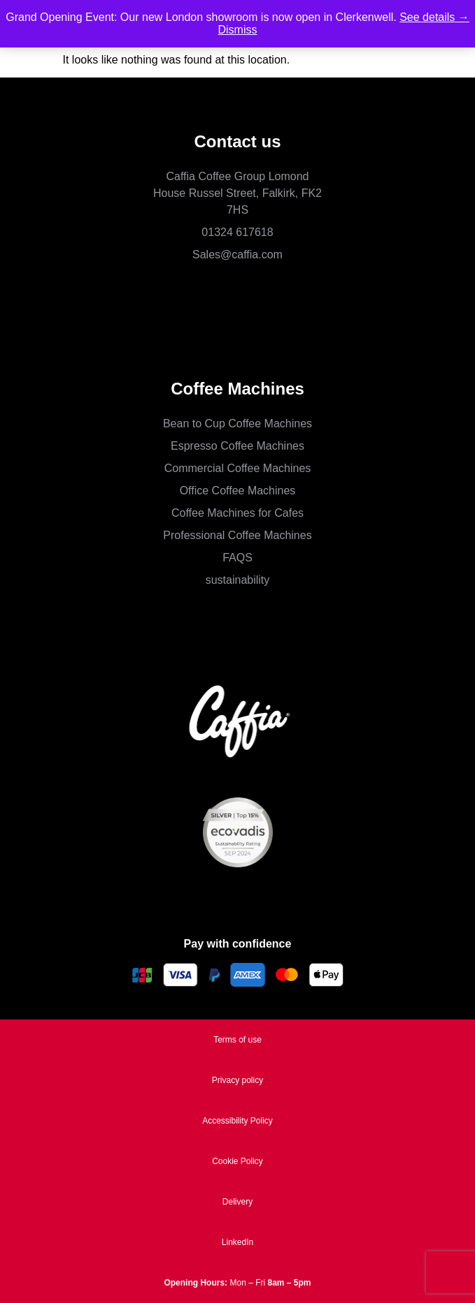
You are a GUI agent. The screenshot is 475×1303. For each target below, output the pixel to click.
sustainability (238, 580)
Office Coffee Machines (238, 490)
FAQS (237, 558)
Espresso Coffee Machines (237, 446)
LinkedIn (237, 1242)
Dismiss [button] (237, 30)
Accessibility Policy (237, 1121)
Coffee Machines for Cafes (237, 513)
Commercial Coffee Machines (237, 468)
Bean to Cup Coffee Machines (237, 423)
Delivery (237, 1202)
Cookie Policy (237, 1161)
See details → (434, 17)
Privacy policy (237, 1080)
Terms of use (237, 1040)
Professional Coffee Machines (237, 535)
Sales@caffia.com (237, 254)
